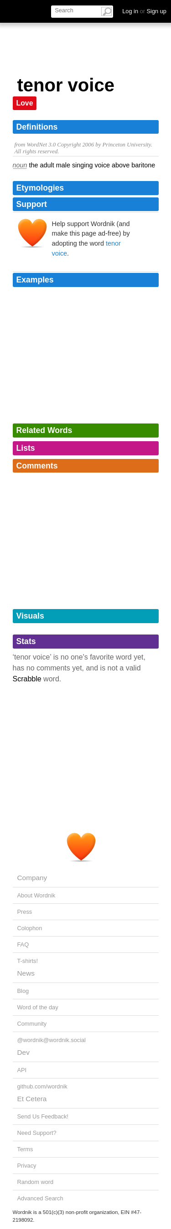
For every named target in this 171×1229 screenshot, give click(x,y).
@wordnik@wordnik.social (51, 1040)
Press (24, 911)
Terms (25, 1149)
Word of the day (37, 1007)
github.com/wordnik (42, 1086)
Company (32, 877)
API (22, 1070)
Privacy (26, 1165)
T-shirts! (27, 960)
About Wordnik (36, 895)
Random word (35, 1182)
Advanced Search (40, 1198)
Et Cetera (32, 1099)
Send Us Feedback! (42, 1116)
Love (24, 103)
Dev (23, 1052)
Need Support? (37, 1132)
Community (32, 1023)
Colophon (29, 928)
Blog (23, 990)
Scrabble (27, 679)
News (26, 973)
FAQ (23, 944)
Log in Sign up (144, 11)
